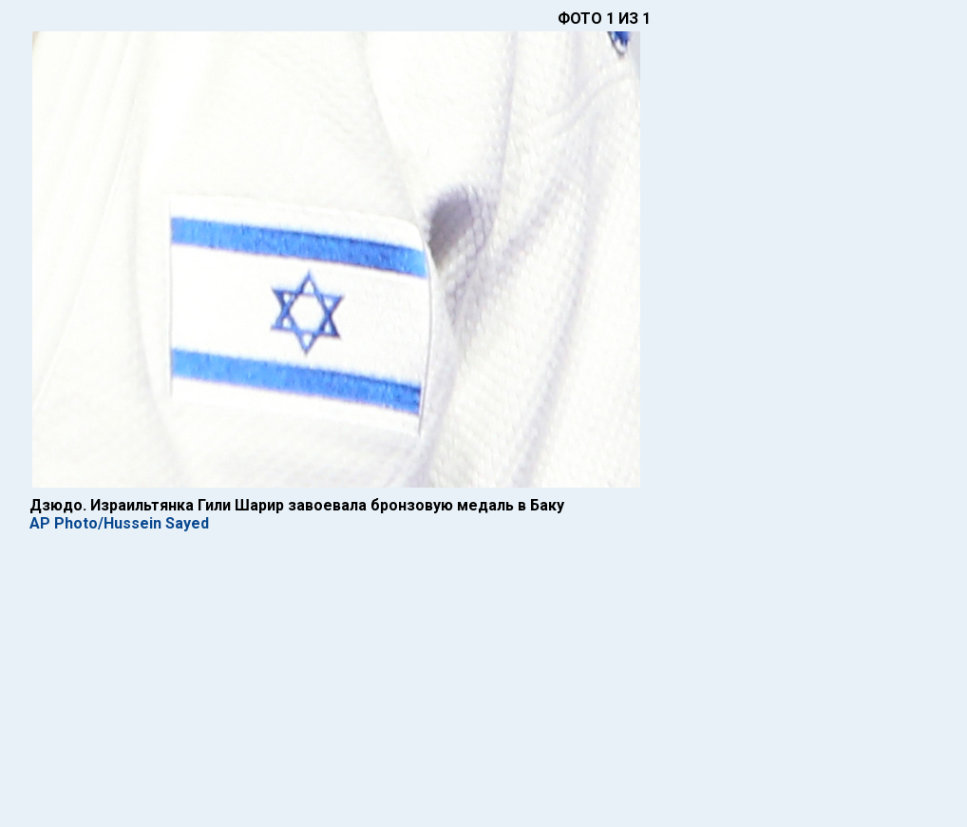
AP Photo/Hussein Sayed (119, 523)
